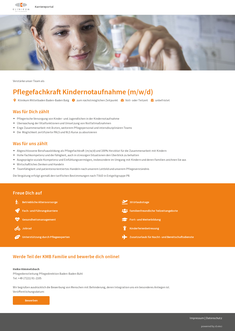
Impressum (197, 318)
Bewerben (31, 300)
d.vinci (218, 326)
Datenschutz (214, 318)
